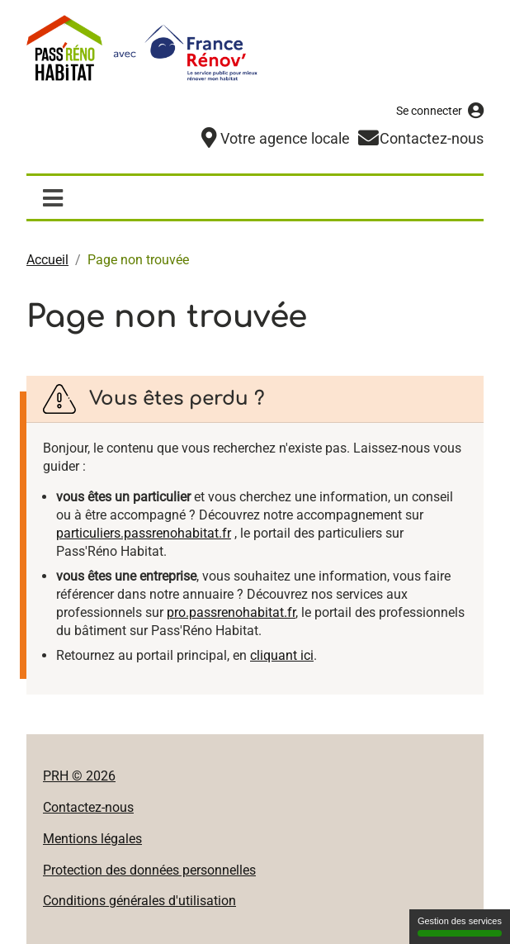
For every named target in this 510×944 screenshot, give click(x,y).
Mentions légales (92, 838)
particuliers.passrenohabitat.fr (143, 532)
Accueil (47, 259)
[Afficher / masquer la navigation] (52, 196)
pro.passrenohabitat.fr (231, 611)
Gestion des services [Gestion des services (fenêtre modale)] (460, 926)
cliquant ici (282, 654)
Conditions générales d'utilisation (139, 900)
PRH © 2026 (79, 775)
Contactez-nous (88, 806)
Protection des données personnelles (149, 869)
